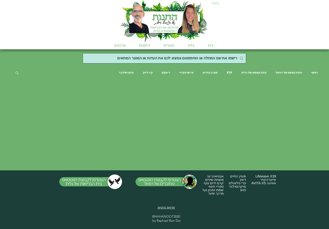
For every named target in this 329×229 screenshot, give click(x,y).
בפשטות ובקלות (164, 31)
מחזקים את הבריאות (164, 27)
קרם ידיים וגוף (214, 183)
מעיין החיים (210, 72)
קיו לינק (148, 72)
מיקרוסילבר (126, 72)
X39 (229, 72)
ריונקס (166, 72)
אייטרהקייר (186, 72)
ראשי (314, 72)
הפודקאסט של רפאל (289, 72)
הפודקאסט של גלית (253, 72)
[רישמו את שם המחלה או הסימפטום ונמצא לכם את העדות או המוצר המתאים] (165, 58)
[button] (169, 45)
